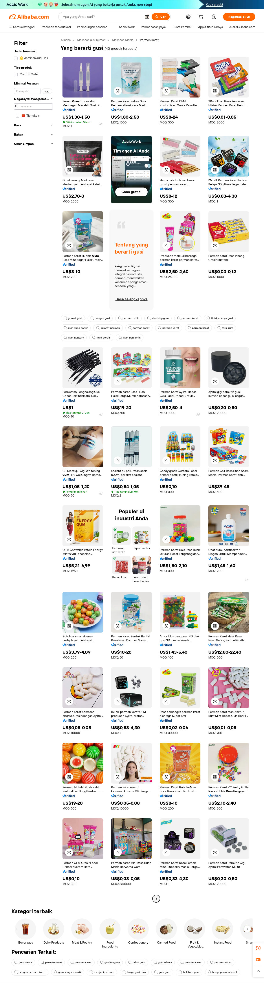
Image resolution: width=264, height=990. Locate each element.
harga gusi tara (134, 972)
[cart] (201, 17)
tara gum (225, 328)
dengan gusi (100, 318)
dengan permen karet (30, 972)
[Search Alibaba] (102, 16)
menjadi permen (102, 972)
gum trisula (163, 962)
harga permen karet (222, 972)
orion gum (136, 962)
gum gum (162, 972)
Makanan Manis (122, 40)
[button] (147, 16)
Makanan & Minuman (91, 40)
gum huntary (74, 337)
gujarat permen (108, 328)
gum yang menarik (67, 972)
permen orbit (128, 318)
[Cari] (161, 16)
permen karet (187, 318)
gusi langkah (110, 962)
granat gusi (73, 318)
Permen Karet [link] (149, 40)
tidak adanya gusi (220, 318)
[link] (258, 948)
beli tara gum (189, 972)
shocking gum (158, 318)
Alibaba (66, 40)
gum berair (101, 337)
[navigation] (33, 469)
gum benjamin (130, 337)
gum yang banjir (76, 328)
